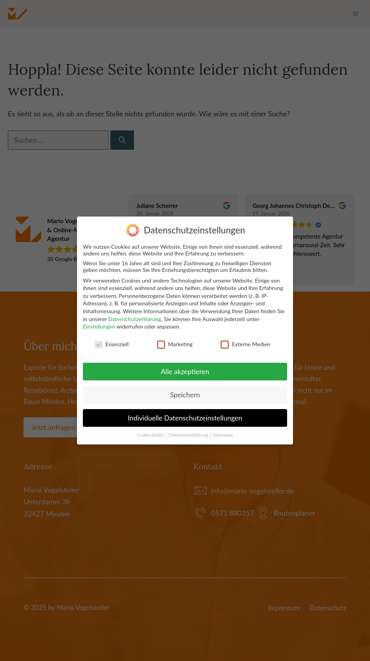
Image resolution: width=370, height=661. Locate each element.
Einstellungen (99, 326)
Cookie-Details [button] (151, 435)
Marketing (175, 344)
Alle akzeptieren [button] (185, 371)
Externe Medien (245, 344)
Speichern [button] (185, 395)
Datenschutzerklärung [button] (189, 435)
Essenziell (112, 344)
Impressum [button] (223, 435)
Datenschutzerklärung (134, 319)
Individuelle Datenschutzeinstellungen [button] (185, 418)
